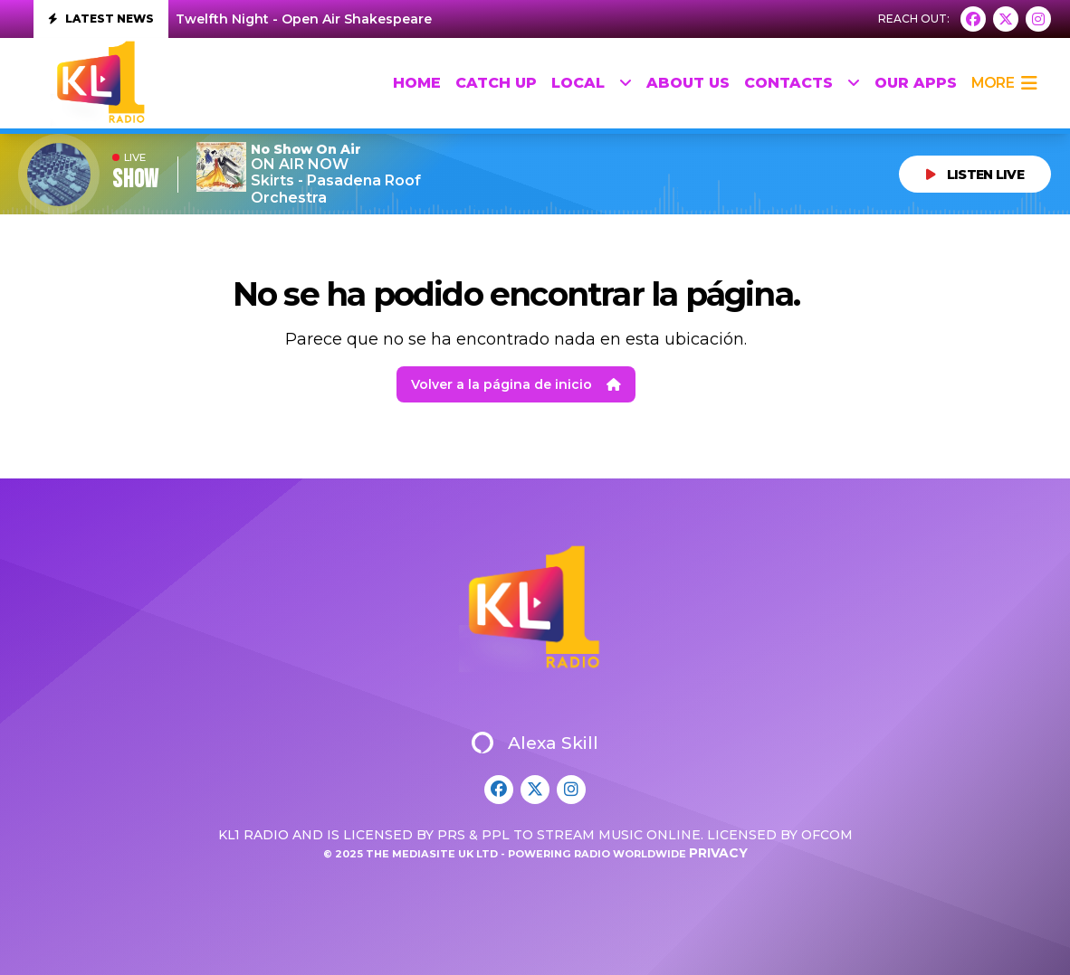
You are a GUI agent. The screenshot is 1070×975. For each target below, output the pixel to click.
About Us (688, 82)
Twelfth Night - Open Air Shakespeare (304, 19)
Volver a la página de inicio (516, 384)
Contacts (802, 83)
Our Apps (915, 82)
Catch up (496, 82)
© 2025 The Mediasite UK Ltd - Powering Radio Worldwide (506, 853)
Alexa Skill (535, 742)
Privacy (718, 853)
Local (591, 83)
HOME (417, 82)
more (1004, 83)
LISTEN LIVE (975, 174)
